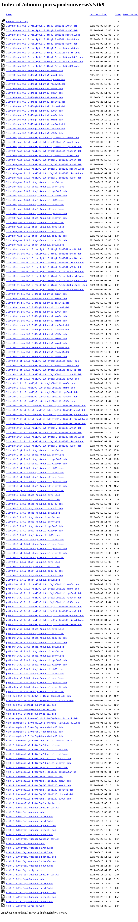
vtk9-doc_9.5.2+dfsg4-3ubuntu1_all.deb (31, 713)
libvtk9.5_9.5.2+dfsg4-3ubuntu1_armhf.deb (33, 566)
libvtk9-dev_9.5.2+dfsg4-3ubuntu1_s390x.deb (34, 133)
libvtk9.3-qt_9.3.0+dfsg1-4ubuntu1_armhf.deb (35, 454)
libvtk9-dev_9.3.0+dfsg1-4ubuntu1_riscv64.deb (35, 83)
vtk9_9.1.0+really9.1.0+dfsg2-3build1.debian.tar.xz (39, 740)
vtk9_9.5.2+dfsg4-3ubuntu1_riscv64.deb (31, 896)
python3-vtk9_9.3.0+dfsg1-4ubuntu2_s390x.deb (35, 669)
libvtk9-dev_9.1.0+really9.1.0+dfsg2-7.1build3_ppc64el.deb (44, 57)
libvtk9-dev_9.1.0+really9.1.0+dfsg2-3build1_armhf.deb (41, 30)
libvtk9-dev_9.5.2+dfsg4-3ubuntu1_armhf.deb (34, 119)
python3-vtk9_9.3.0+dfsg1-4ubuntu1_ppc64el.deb (36, 637)
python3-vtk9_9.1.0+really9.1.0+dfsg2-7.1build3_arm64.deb (44, 606)
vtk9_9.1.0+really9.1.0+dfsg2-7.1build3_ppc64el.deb (39, 789)
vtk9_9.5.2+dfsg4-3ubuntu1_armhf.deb (29, 888)
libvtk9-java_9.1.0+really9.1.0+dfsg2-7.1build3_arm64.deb (44, 159)
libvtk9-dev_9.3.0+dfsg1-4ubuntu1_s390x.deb (34, 88)
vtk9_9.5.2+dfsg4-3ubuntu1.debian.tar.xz (32, 874)
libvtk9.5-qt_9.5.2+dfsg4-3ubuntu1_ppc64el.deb (36, 548)
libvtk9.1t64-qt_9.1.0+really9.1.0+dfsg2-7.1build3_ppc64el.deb (47, 414)
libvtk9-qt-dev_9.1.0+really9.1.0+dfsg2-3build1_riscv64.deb (45, 262)
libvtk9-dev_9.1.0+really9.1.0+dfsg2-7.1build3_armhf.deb (43, 52)
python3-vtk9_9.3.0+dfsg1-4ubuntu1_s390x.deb (35, 646)
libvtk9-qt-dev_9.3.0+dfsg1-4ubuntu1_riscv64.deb (38, 307)
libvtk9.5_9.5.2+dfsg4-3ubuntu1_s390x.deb (33, 579)
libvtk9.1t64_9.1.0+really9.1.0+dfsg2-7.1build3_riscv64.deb (45, 441)
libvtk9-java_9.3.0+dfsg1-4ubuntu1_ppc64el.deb (36, 191)
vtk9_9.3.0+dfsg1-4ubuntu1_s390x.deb (29, 834)
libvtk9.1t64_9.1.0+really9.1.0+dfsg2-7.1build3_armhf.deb (44, 432)
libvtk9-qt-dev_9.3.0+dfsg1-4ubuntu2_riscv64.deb (38, 329)
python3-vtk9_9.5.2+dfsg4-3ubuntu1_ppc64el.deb (36, 682)
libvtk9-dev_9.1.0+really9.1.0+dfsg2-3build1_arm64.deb (41, 25)
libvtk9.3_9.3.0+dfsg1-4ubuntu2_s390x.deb (33, 535)
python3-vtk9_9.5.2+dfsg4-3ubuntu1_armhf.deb (35, 678)
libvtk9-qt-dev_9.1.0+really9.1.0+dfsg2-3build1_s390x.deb (44, 267)
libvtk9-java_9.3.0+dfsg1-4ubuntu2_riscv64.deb (36, 217)
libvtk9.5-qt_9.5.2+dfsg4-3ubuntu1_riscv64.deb (36, 552)
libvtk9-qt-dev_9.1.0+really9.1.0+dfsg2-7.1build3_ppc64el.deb (46, 280)
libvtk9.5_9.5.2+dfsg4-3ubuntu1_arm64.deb (33, 561)
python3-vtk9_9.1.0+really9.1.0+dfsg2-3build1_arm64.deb (42, 584)
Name (9, 14)
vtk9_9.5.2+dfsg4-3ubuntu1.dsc (25, 879)
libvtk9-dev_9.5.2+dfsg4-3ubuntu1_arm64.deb (34, 115)
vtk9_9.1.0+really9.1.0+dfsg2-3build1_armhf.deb (37, 754)
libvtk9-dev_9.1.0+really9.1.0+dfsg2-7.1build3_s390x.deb (43, 66)
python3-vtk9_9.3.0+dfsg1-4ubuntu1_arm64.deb (35, 628)
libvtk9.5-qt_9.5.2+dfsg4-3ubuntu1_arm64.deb (35, 539)
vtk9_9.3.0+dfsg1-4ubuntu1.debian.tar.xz (32, 807)
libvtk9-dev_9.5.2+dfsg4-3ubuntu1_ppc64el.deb (35, 124)
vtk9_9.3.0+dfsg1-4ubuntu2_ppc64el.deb (31, 856)
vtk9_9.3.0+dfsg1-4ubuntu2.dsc (25, 843)
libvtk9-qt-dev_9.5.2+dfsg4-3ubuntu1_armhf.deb (36, 343)
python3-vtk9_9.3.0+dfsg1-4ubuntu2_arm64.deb (35, 651)
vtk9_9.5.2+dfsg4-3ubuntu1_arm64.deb (29, 883)
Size (118, 14)
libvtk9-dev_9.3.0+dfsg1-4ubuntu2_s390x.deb (34, 110)
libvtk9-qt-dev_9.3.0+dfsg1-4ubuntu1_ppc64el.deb (38, 302)
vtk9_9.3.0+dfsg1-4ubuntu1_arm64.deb (29, 816)
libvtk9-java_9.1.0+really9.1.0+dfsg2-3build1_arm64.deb (42, 137)
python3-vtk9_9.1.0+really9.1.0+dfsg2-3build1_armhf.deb (42, 588)
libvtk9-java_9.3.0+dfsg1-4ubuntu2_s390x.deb (35, 222)
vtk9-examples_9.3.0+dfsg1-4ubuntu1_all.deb (34, 727)
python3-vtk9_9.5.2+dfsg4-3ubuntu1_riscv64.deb (36, 686)
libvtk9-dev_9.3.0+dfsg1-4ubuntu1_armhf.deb (34, 74)
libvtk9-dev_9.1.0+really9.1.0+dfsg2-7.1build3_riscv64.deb (44, 61)
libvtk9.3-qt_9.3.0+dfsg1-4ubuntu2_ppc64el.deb (36, 481)
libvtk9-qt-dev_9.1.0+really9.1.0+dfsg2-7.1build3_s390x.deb (45, 289)
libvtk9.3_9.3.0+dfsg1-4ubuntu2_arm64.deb (33, 517)
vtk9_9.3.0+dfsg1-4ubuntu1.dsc (25, 812)
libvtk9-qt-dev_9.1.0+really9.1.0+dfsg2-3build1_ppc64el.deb (45, 258)
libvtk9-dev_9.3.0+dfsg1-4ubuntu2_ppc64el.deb (35, 101)
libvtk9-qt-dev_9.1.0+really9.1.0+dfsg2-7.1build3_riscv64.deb (46, 284)
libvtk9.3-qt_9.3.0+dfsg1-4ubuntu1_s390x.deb (35, 468)
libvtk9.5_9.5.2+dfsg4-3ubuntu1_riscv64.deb (34, 575)
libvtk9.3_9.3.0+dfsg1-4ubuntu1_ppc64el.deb (34, 503)
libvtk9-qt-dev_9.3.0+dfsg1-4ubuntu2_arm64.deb (36, 316)
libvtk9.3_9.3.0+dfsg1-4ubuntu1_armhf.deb (33, 499)
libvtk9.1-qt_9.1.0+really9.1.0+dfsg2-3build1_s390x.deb (42, 378)
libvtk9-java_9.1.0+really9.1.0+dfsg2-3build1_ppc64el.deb (44, 146)
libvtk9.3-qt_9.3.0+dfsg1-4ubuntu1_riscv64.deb (36, 463)
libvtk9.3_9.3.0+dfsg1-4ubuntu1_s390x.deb (33, 512)
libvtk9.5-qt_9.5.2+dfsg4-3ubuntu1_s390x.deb (35, 557)
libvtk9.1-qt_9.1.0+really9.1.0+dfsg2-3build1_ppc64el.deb (44, 369)
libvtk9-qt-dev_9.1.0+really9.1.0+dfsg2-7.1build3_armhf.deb (45, 275)
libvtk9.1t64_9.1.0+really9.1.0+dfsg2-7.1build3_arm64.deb (44, 427)
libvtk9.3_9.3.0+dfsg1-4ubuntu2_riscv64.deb (34, 530)
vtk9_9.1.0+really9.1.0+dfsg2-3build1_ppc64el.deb (38, 758)
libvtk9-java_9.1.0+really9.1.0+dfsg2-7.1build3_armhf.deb (44, 164)
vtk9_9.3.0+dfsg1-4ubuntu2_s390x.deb (29, 865)
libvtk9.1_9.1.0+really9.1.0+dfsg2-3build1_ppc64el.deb (41, 392)
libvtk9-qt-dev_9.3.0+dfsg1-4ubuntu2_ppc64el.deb (38, 325)
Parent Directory (17, 21)
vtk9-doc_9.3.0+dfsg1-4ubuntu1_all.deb (31, 704)
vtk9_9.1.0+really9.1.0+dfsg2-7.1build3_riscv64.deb (39, 794)
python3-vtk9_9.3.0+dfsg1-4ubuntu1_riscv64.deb (36, 642)
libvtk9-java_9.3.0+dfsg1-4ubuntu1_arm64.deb (35, 182)
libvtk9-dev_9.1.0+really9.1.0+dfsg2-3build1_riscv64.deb (43, 39)
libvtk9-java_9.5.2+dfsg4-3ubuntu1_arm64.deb (35, 226)
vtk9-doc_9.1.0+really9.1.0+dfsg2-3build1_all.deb (38, 695)
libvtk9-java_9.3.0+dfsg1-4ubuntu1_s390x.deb (35, 200)
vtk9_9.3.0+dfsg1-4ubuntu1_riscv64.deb (31, 829)
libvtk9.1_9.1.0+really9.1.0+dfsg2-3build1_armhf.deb (40, 387)
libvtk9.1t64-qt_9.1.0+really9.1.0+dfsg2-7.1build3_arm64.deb (46, 405)
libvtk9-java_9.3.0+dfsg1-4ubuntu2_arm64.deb (35, 204)
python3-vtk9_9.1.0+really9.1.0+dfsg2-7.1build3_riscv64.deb (45, 619)
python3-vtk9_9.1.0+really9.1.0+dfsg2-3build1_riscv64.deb (44, 597)
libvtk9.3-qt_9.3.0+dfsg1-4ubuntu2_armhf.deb (35, 477)
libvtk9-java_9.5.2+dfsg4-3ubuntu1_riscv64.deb (36, 240)
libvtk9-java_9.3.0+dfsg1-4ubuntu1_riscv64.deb (36, 195)
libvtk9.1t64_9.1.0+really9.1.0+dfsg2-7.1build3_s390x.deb (44, 445)
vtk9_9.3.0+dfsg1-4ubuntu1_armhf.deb (29, 821)
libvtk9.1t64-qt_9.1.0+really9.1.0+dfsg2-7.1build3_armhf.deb (46, 410)
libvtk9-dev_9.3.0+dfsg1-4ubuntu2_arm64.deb (34, 92)
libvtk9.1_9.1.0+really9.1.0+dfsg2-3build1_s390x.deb (40, 401)
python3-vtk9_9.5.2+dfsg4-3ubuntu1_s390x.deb (35, 691)
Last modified (98, 14)
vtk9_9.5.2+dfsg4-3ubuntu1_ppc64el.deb (31, 892)
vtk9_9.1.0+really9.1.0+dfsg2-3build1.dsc (33, 745)
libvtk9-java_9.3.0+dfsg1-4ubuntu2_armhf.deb (35, 208)
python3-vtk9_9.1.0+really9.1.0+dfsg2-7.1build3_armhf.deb (44, 611)
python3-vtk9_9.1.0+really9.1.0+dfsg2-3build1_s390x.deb (42, 602)
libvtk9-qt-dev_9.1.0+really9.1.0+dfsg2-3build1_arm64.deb (44, 249)
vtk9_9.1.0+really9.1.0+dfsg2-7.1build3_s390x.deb (38, 798)
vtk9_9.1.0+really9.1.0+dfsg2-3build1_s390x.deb (37, 767)
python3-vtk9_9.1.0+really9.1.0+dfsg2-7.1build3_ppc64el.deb (45, 615)
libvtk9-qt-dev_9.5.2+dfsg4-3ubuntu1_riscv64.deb (38, 351)
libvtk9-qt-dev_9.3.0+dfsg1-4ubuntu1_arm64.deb (36, 293)
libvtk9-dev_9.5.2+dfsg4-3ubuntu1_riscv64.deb (35, 128)
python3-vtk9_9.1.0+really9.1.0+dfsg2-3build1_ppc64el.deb (44, 593)
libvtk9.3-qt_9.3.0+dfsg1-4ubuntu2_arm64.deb (35, 472)
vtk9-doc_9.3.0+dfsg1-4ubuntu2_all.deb (31, 709)
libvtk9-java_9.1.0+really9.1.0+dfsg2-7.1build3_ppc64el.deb (45, 168)
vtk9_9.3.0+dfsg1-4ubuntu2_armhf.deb (29, 852)
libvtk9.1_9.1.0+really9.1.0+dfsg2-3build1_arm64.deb (40, 383)
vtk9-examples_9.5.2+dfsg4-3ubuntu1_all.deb (34, 736)
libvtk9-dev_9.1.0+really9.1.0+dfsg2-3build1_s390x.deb (41, 43)
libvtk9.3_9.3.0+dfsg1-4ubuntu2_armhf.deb (33, 521)
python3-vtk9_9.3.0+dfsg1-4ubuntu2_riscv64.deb (36, 664)
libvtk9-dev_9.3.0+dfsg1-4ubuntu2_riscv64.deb (35, 106)
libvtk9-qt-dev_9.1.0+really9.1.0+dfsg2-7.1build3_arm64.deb (45, 271)
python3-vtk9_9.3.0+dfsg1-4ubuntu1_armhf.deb (35, 633)
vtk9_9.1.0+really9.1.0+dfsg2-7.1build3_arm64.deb (38, 780)
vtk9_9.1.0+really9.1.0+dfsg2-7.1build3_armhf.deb (38, 785)
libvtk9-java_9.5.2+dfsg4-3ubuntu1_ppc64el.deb (36, 235)
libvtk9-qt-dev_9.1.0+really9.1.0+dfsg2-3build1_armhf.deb (44, 253)
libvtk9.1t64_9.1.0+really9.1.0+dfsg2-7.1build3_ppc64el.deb (45, 436)
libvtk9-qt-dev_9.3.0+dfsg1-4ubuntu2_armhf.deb (36, 320)
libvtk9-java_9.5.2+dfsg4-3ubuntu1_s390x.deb (35, 244)
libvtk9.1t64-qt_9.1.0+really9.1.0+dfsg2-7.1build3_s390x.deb (46, 423)
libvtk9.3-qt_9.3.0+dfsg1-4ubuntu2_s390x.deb (35, 490)
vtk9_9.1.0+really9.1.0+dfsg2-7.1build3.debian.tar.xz (41, 771)
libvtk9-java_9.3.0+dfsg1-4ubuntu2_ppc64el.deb (36, 213)
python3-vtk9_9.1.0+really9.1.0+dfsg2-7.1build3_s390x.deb (44, 624)
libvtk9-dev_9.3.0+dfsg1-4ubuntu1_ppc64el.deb (35, 79)
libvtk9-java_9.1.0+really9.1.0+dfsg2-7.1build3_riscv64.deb (45, 173)
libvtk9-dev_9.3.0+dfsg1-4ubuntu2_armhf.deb (34, 97)
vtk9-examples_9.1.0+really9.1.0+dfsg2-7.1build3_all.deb (43, 722)
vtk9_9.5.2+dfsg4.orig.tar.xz (25, 905)
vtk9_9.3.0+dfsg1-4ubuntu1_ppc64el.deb (31, 825)
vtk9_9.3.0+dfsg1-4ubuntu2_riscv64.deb (31, 861)
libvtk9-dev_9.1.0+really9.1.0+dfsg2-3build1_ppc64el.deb (43, 34)
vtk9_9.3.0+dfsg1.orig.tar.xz (25, 870)
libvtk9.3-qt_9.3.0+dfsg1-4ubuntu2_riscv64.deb (36, 485)
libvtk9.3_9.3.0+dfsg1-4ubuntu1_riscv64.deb (34, 508)
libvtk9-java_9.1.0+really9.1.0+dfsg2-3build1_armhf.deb (42, 141)
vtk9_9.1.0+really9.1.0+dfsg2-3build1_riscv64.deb (38, 762)
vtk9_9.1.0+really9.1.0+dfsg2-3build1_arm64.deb (37, 749)
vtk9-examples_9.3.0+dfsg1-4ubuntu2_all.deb (34, 731)
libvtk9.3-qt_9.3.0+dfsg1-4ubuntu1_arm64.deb (35, 450)
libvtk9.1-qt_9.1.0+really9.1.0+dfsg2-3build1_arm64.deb (42, 360)
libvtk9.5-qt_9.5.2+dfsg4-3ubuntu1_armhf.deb (35, 544)
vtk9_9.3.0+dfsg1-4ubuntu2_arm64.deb (29, 847)
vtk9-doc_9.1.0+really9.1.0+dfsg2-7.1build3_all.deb (39, 700)
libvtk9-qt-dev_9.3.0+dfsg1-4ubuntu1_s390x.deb (36, 311)
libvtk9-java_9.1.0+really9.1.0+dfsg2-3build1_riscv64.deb (44, 150)
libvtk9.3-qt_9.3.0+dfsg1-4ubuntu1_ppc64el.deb (36, 459)
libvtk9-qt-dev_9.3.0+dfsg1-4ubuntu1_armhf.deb (36, 298)
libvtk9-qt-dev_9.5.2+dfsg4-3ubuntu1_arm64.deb (36, 338)
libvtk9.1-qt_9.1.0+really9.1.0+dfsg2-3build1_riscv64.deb (44, 374)
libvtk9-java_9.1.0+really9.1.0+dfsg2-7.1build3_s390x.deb (44, 177)
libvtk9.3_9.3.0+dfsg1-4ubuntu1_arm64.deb (33, 494)
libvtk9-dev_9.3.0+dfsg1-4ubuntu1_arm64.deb (34, 70)
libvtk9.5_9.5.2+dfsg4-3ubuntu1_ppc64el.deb (34, 570)
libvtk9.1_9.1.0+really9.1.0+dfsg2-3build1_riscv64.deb (41, 396)
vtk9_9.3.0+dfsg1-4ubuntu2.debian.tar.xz (32, 838)
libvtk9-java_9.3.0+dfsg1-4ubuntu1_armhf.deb (35, 186)
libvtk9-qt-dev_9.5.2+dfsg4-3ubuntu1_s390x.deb (36, 356)
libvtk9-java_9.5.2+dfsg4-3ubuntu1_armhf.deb (35, 231)
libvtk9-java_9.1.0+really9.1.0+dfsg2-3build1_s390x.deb (42, 155)
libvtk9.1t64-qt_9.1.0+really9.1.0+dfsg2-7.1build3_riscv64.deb (47, 418)
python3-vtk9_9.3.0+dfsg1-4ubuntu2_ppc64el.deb (36, 660)
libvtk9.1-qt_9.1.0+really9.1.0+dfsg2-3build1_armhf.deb (42, 365)
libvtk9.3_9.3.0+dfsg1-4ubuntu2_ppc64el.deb (34, 526)
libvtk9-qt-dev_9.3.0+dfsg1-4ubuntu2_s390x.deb (36, 334)
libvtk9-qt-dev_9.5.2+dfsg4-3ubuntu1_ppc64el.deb (38, 347)
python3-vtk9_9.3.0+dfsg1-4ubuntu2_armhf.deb (35, 655)
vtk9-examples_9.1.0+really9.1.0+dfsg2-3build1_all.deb (41, 718)
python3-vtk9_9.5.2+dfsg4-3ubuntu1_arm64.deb (35, 673)
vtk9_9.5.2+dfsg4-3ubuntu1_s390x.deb (29, 901)
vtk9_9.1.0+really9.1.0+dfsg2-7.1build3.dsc (34, 776)
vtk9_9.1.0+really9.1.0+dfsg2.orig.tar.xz (33, 803)
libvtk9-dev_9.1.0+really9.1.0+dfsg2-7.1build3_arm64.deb (43, 48)
